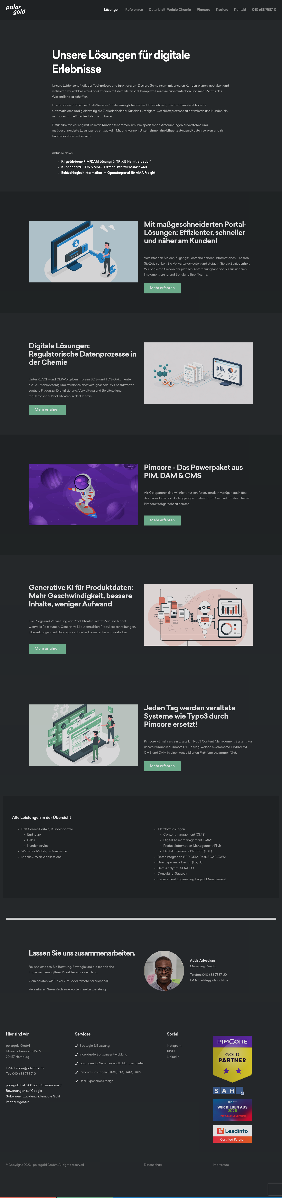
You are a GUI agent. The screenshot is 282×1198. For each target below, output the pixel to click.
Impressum (221, 1165)
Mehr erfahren (162, 288)
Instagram (174, 1045)
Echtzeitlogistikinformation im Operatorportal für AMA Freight (108, 173)
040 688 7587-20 (214, 975)
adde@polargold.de (214, 980)
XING (170, 1051)
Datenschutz (153, 1165)
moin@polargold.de (30, 1068)
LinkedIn (173, 1057)
